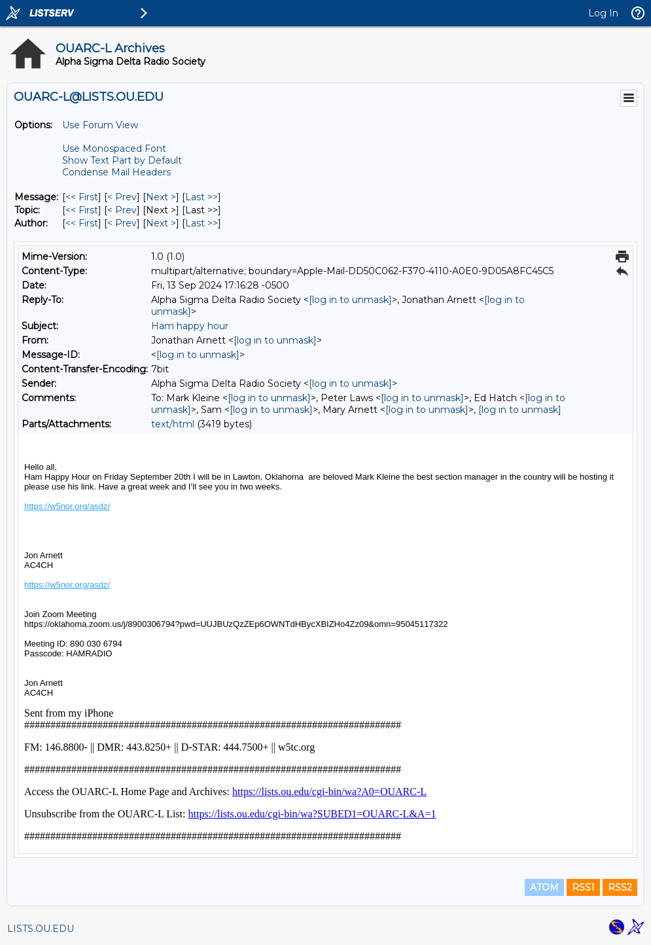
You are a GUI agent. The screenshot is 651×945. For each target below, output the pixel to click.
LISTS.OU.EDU (40, 929)
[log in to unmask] (350, 300)
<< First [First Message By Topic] (81, 210)
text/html (172, 424)
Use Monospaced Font (114, 148)
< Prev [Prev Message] (122, 197)
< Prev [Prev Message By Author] (122, 223)
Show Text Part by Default (122, 160)
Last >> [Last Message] (201, 197)
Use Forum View (100, 125)
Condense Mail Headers (116, 172)
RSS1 (583, 887)
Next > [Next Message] (161, 197)
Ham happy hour (189, 326)
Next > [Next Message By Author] (161, 223)
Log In (603, 13)
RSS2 (620, 887)
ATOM (544, 887)
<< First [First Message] (81, 197)
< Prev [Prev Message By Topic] (122, 210)
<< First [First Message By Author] (81, 223)
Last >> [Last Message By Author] (201, 223)
